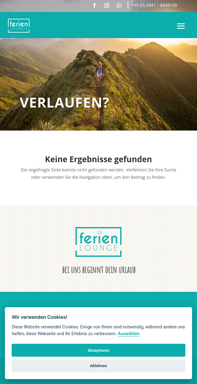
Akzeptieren (98, 350)
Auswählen (129, 333)
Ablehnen (98, 365)
